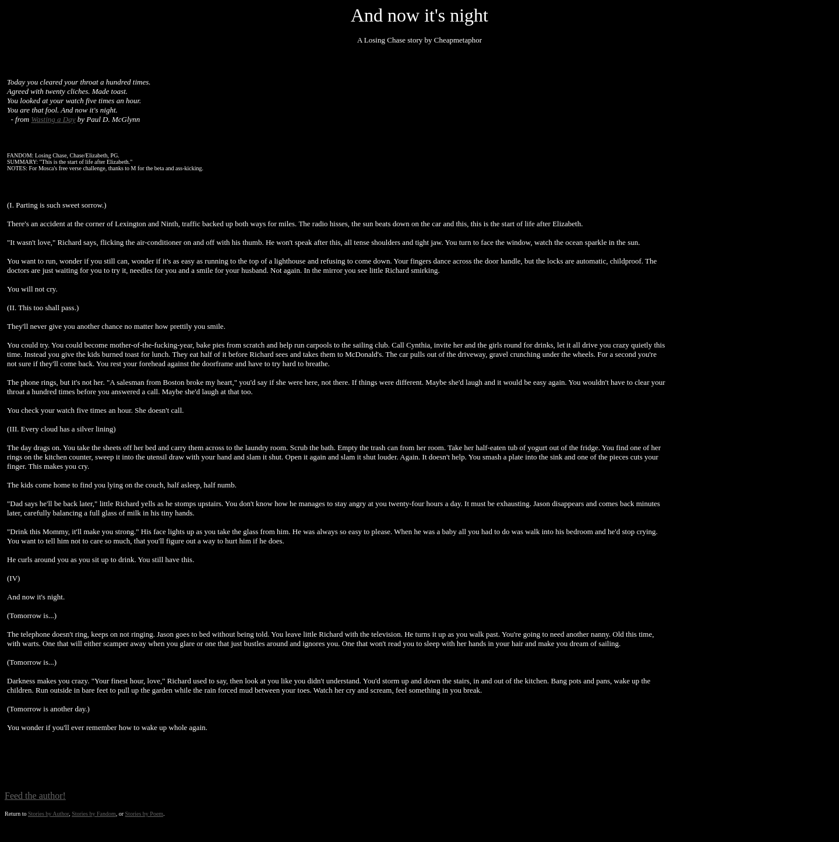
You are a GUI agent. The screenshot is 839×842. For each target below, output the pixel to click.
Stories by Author (48, 814)
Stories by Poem (144, 814)
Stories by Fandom (94, 814)
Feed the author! (35, 796)
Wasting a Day (53, 119)
